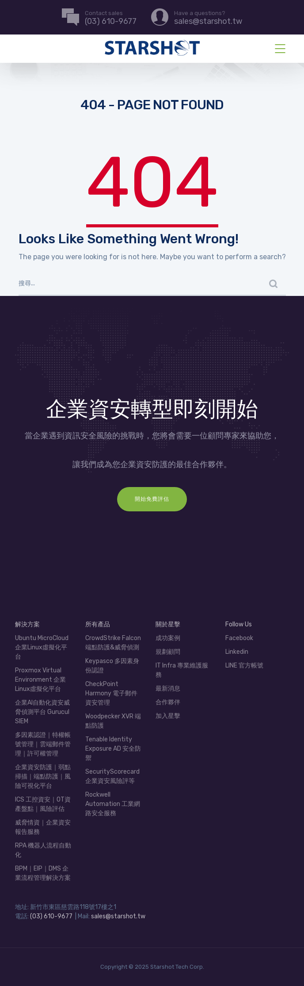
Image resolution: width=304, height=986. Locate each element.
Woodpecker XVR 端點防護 (113, 721)
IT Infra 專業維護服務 (182, 670)
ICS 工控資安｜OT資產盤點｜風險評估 (43, 804)
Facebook (239, 638)
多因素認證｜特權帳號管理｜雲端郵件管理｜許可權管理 (43, 744)
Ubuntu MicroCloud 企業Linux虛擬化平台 (41, 647)
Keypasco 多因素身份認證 (112, 665)
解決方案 (27, 624)
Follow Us (238, 624)
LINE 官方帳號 (244, 665)
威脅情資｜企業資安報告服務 (43, 827)
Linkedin (236, 652)
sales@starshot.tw (118, 916)
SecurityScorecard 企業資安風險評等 (112, 776)
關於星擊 (168, 624)
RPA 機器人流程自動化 (43, 850)
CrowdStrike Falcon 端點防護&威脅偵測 (113, 642)
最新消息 (168, 688)
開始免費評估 (152, 499)
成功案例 (168, 638)
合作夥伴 (168, 702)
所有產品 (97, 624)
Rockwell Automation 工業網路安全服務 (112, 804)
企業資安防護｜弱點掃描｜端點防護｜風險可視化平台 (43, 776)
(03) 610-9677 (51, 916)
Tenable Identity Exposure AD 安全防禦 (113, 749)
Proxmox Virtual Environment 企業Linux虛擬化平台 (40, 680)
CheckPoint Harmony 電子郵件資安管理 (111, 693)
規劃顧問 (168, 652)
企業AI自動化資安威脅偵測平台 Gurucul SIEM (42, 712)
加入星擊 (168, 716)
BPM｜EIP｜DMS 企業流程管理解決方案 (43, 873)
